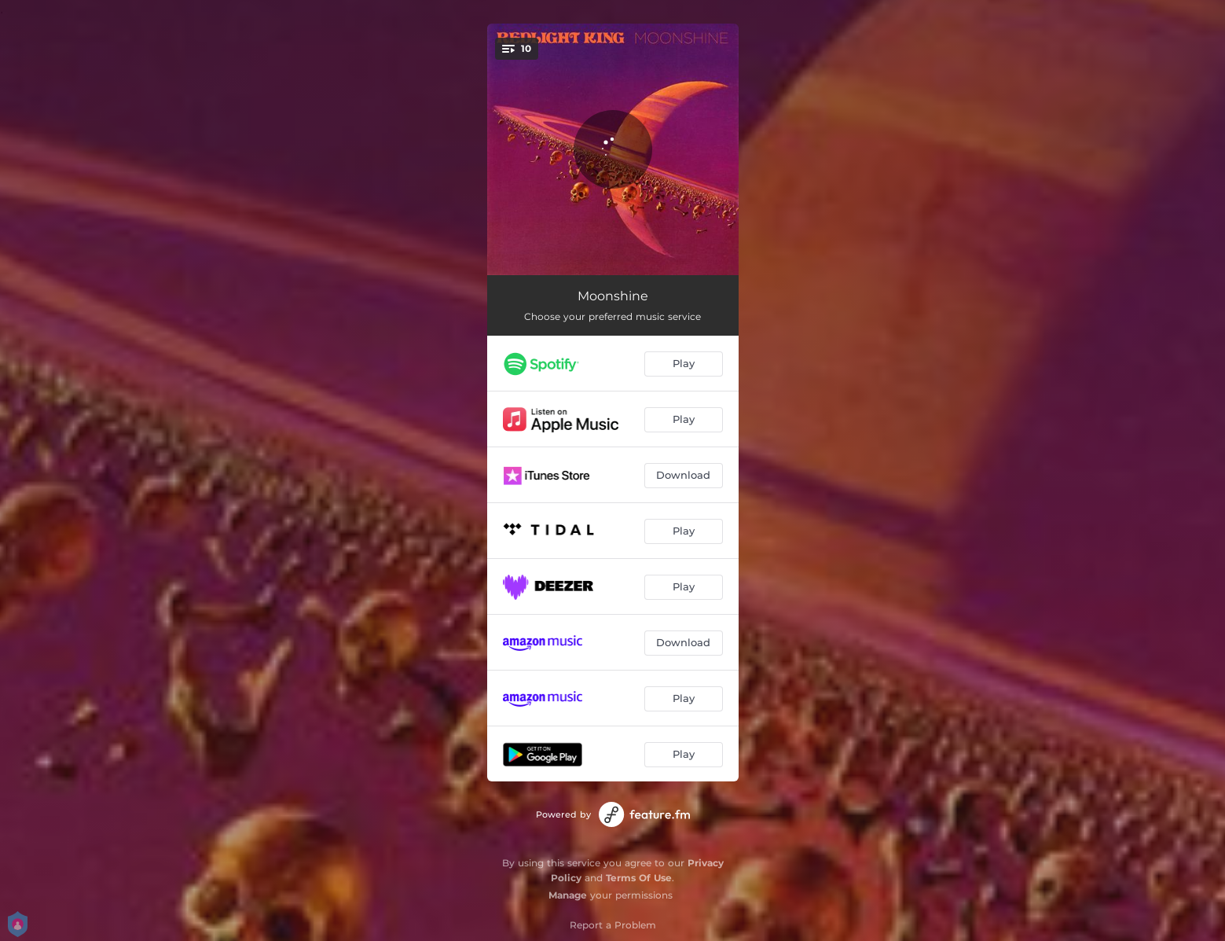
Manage (567, 895)
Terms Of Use (639, 878)
